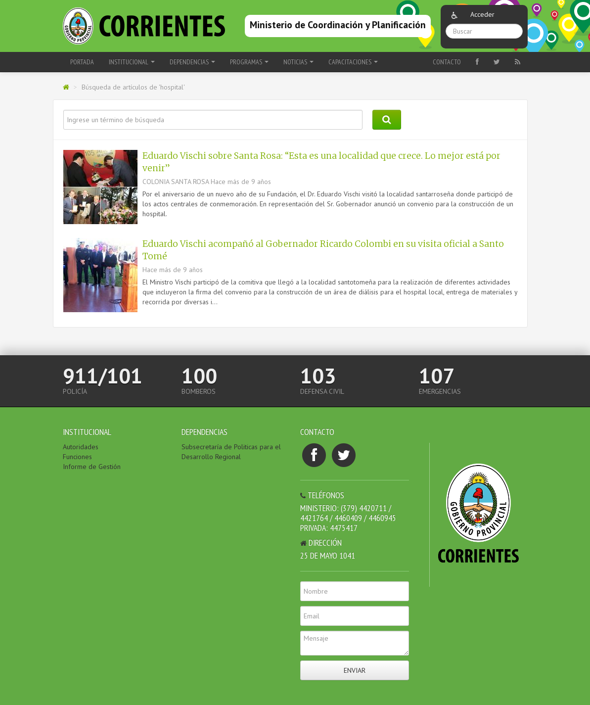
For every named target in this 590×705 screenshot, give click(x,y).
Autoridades (80, 446)
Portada (82, 61)
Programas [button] (249, 61)
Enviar (354, 670)
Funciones (77, 456)
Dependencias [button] (192, 61)
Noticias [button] (298, 61)
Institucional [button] (132, 61)
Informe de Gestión (92, 466)
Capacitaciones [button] (353, 61)
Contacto (447, 61)
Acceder (482, 14)
